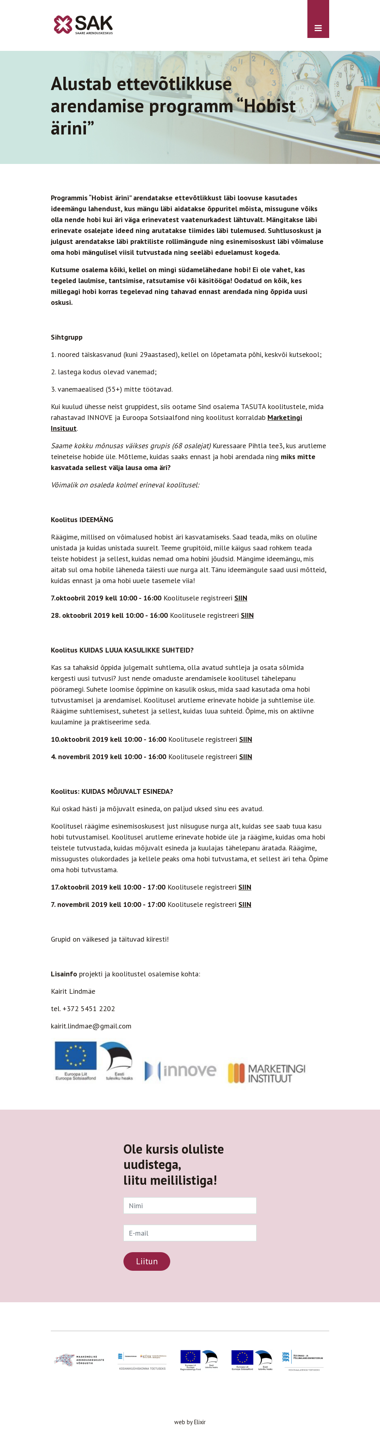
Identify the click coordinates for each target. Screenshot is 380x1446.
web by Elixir (190, 1422)
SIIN (240, 597)
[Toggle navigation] (318, 19)
